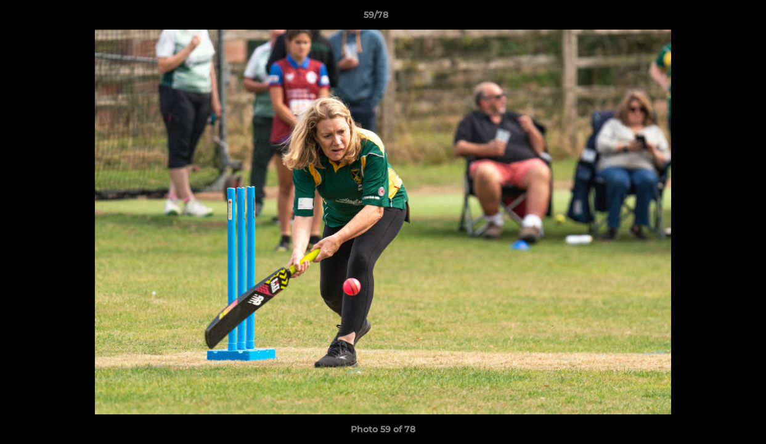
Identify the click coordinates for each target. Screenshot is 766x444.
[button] (714, 17)
